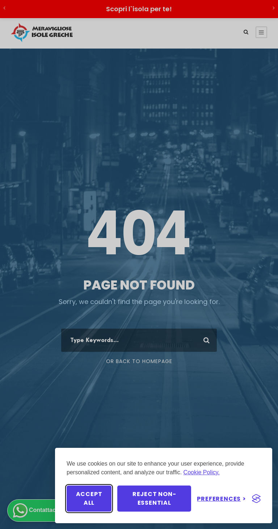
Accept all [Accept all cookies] (89, 498)
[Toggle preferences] (221, 498)
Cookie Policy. (202, 472)
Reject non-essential (154, 498)
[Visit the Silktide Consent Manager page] (256, 498)
